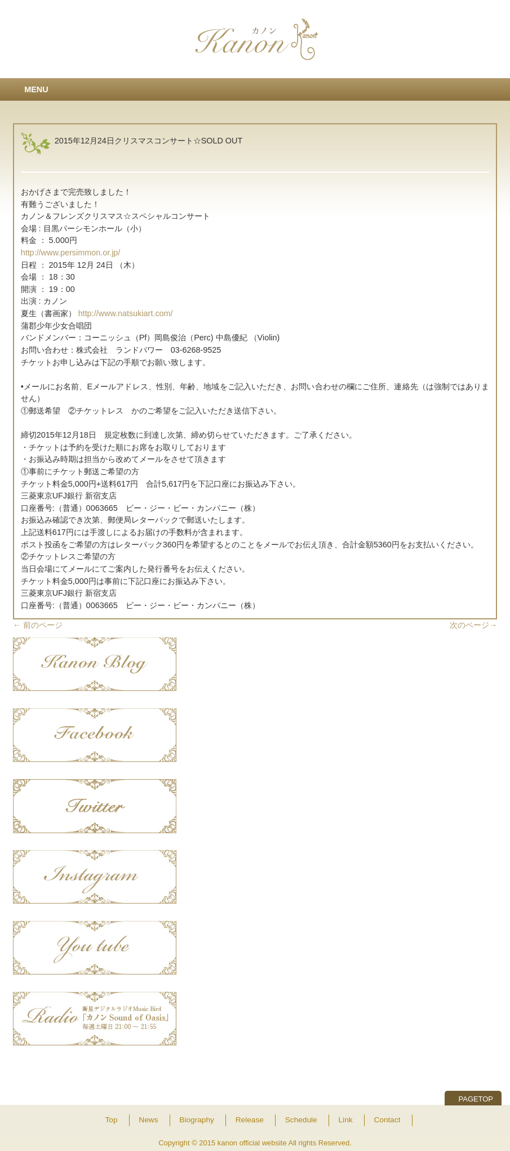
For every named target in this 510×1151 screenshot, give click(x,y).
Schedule (301, 1120)
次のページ (473, 625)
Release (250, 1120)
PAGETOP (476, 1099)
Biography (196, 1120)
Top (111, 1120)
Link (346, 1120)
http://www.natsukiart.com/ (125, 313)
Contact (387, 1120)
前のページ (38, 625)
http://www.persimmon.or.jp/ (71, 252)
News (148, 1120)
